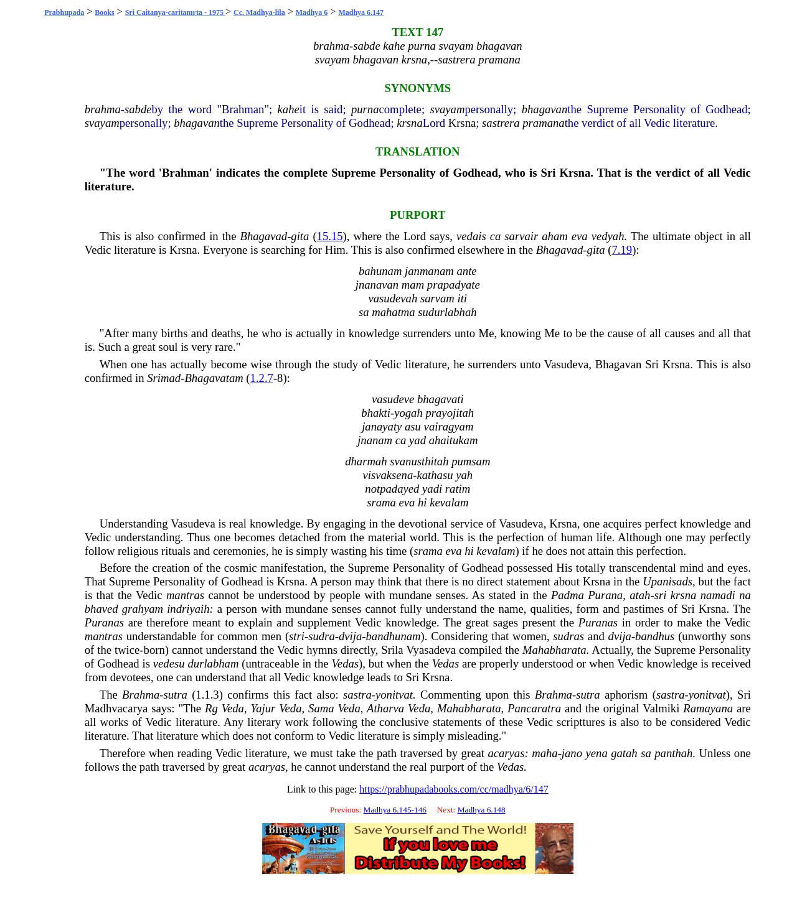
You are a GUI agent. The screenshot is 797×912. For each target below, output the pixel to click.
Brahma (140, 694)
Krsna (462, 122)
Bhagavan (618, 364)
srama (428, 550)
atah (640, 595)
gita (300, 236)
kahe (288, 109)
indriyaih (188, 608)
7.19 (622, 249)
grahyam (142, 608)
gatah (624, 753)
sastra (357, 694)
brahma (103, 109)
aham (554, 236)
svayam (447, 109)
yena (597, 753)
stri (296, 636)
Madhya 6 (312, 12)
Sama (321, 708)
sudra (321, 636)
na (745, 595)
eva (580, 236)
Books (104, 12)
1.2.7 (261, 377)
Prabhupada (64, 12)
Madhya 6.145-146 (395, 809)
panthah (673, 753)
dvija (350, 636)
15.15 (330, 236)
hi (469, 550)
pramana (543, 122)
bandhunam (392, 636)
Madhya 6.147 (361, 12)
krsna (409, 122)
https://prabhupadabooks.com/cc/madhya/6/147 (454, 789)
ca (495, 236)
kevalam (495, 550)
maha (544, 753)
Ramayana (708, 708)
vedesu (169, 663)
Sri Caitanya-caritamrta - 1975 (175, 12)
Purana (605, 595)
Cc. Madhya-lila (259, 12)
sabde (138, 109)
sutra (175, 694)
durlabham (213, 663)
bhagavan (545, 109)
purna (365, 109)
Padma (567, 595)
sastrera (500, 122)
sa (646, 753)
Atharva (385, 708)
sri (660, 595)
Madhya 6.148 (482, 809)
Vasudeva (566, 364)
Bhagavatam (213, 377)
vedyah (608, 236)
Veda (233, 708)
